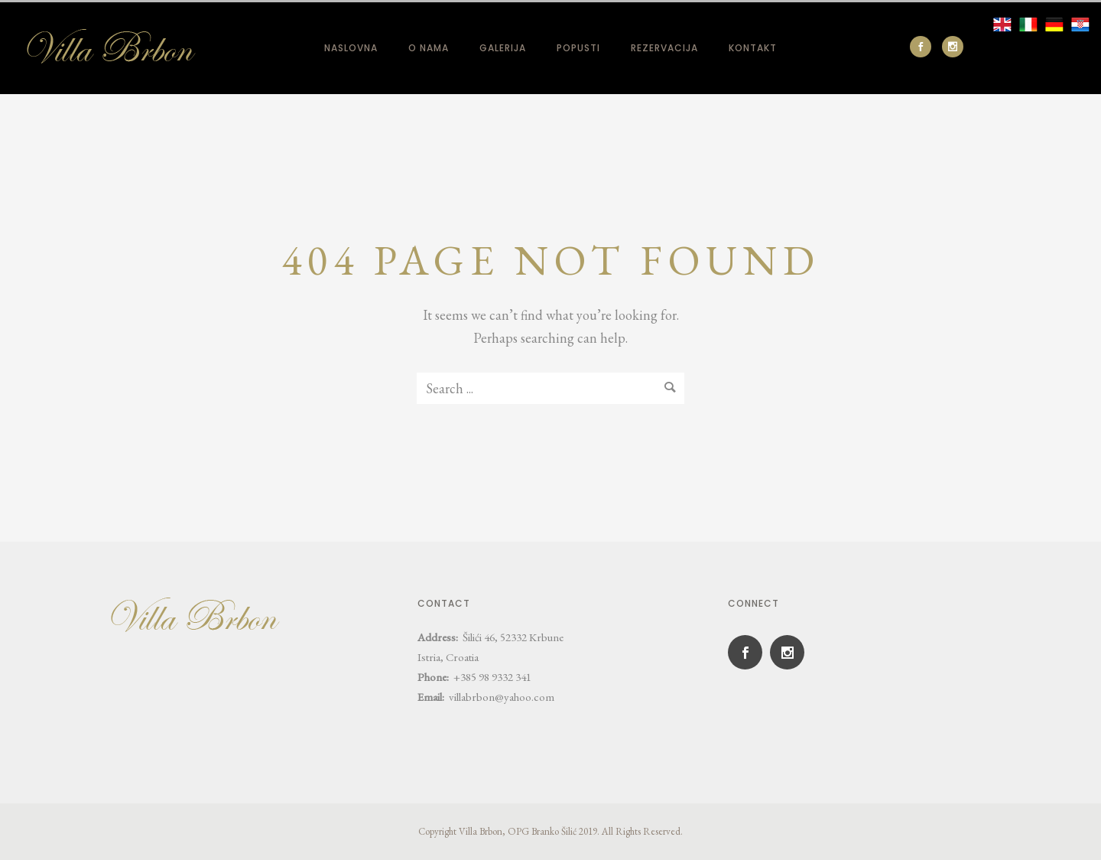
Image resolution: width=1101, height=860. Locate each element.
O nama (428, 47)
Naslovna (351, 47)
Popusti (578, 47)
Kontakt (753, 47)
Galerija (502, 47)
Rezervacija (664, 47)
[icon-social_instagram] (952, 46)
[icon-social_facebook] (924, 46)
